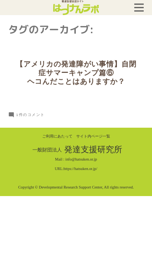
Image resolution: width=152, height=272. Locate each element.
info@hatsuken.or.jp (81, 159)
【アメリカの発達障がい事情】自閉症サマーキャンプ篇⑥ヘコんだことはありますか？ (76, 72)
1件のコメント (30, 115)
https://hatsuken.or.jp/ (80, 169)
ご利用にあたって (57, 136)
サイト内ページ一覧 (93, 136)
